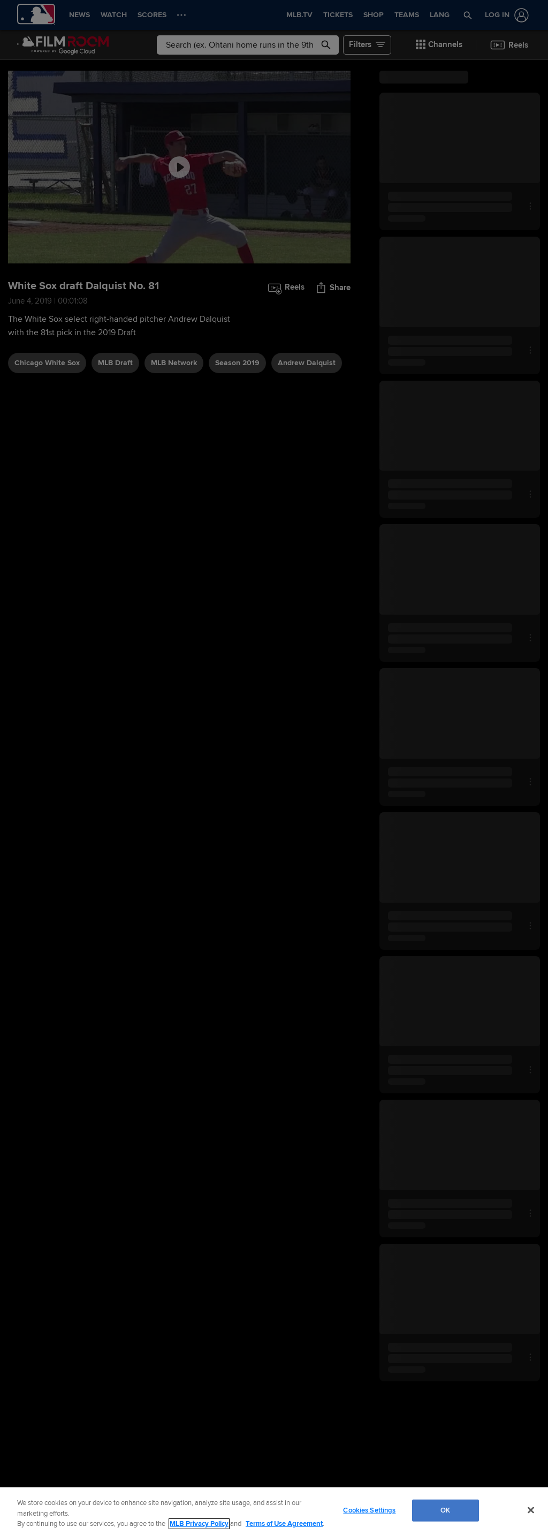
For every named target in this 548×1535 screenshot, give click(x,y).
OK (445, 1510)
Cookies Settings (369, 1510)
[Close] (531, 1510)
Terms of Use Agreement (284, 1523)
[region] (274, 1511)
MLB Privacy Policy (199, 1523)
